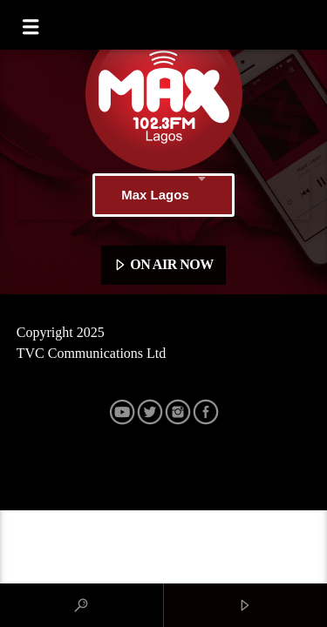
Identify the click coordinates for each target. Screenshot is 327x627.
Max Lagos (163, 195)
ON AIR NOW (163, 265)
